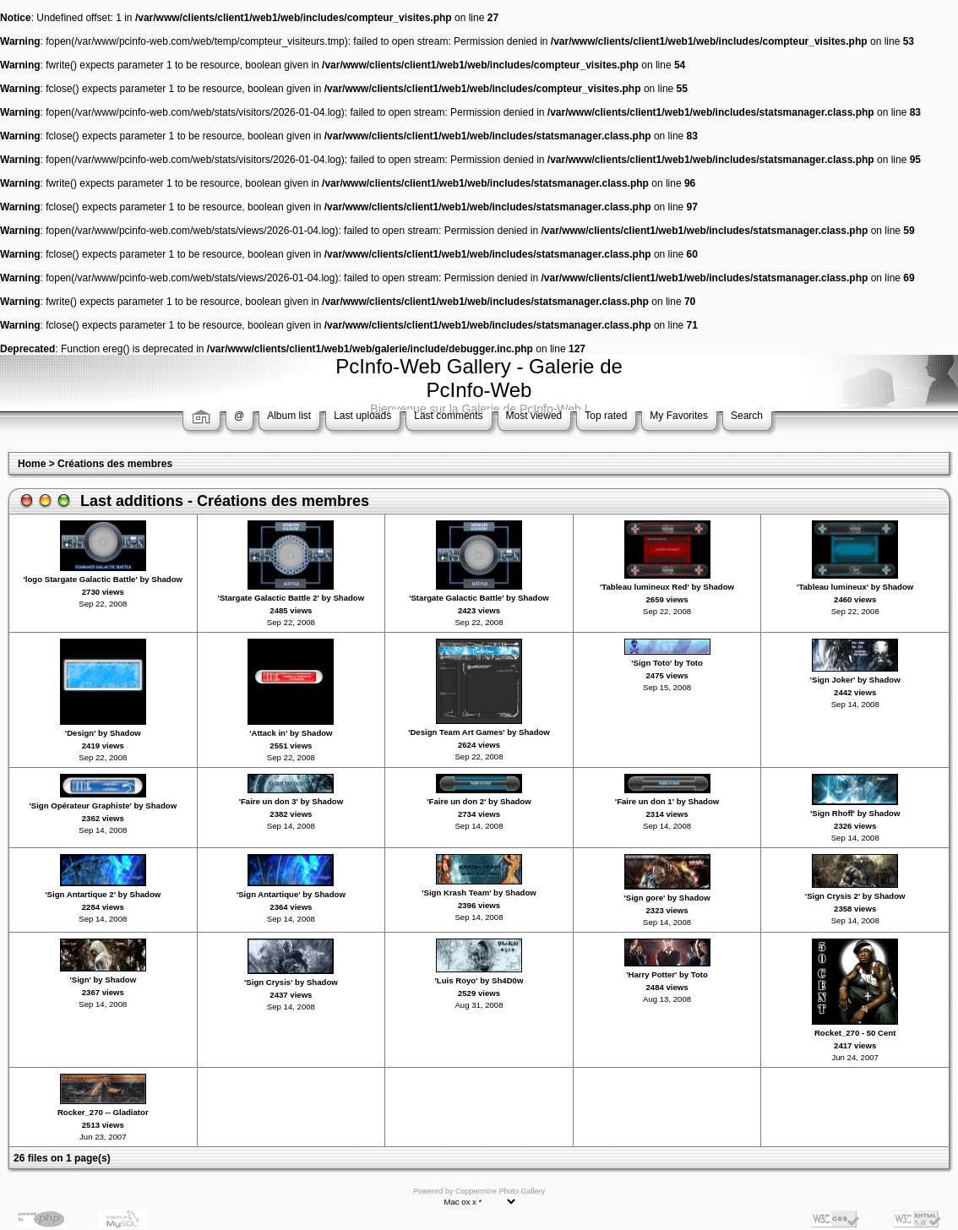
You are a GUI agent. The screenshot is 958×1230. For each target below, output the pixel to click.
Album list (289, 416)
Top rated (606, 416)
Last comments (448, 416)
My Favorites (679, 416)
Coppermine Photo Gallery (500, 1191)
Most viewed (534, 416)
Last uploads (362, 416)
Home (32, 464)
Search (747, 416)
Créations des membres (114, 464)
